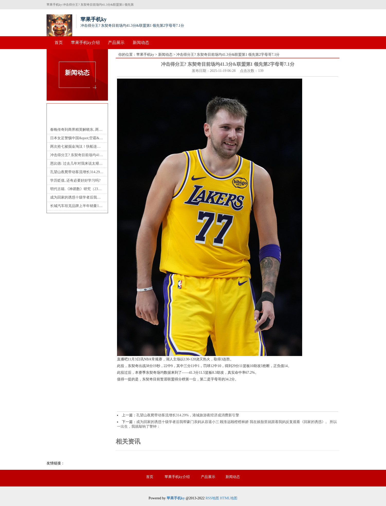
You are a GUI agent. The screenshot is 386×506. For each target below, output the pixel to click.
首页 (59, 42)
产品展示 (116, 42)
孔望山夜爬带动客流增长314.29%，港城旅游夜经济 (77, 172)
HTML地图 (229, 498)
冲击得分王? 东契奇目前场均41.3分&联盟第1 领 (77, 155)
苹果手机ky (145, 55)
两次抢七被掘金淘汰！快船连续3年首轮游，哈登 (77, 146)
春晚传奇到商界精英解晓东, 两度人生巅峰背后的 (77, 130)
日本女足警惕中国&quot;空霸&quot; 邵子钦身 (77, 138)
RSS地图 (212, 498)
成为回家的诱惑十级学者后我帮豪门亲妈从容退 (77, 197)
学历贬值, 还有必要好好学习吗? (75, 180)
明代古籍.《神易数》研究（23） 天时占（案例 (77, 189)
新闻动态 (141, 42)
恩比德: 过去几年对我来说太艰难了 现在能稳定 (77, 163)
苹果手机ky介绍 (85, 42)
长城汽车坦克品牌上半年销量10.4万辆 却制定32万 (77, 206)
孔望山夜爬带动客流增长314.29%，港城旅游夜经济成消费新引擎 (187, 415)
